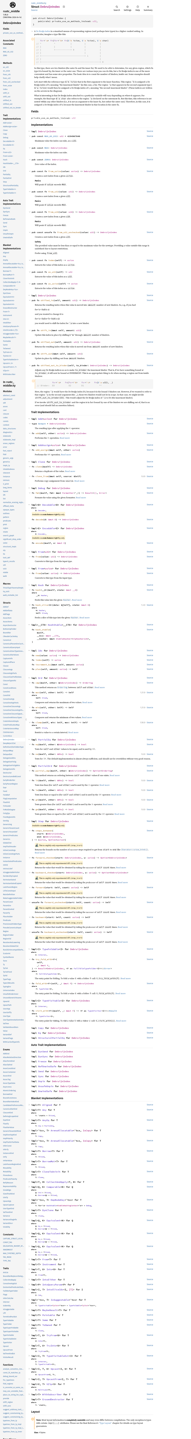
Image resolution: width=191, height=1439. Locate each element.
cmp (37, 682)
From (41, 551)
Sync (41, 1076)
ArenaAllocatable (62, 1130)
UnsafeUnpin (46, 1086)
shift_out (46, 353)
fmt (37, 493)
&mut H (85, 605)
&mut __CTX (52, 635)
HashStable (55, 624)
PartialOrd (45, 766)
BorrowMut (48, 1161)
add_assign (42, 450)
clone (39, 466)
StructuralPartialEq (51, 1037)
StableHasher (63, 638)
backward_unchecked (55, 932)
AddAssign (44, 445)
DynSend (43, 1051)
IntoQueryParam (52, 1284)
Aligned (47, 1104)
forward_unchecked (55, 902)
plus (38, 669)
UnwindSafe (45, 1091)
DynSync (43, 1056)
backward (41, 917)
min (37, 707)
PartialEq (44, 739)
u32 (94, 21)
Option (96, 770)
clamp (39, 722)
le (37, 790)
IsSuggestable (60, 1299)
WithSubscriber (52, 1394)
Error (102, 493)
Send (41, 1071)
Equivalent (53, 1220)
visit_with (42, 1011)
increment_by (43, 664)
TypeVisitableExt (58, 1355)
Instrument (49, 1264)
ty (45, 3)
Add (40, 418)
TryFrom (51, 1335)
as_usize (53, 283)
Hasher (44, 595)
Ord (40, 678)
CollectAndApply (57, 1182)
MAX (46, 148)
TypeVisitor (95, 1011)
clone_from (42, 476)
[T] (71, 1289)
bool (83, 744)
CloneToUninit (51, 1171)
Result (89, 493)
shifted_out (48, 342)
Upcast (55, 1368)
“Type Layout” (105, 1423)
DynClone (48, 1210)
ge (37, 809)
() (95, 493)
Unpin (41, 1081)
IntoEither (49, 1279)
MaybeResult (50, 1310)
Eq (39, 1033)
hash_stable (43, 629)
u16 (70, 212)
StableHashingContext (68, 1205)
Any (44, 1109)
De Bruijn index (43, 31)
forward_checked (45, 857)
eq (37, 744)
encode (39, 543)
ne (37, 754)
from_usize (54, 171)
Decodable (48, 504)
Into (49, 1269)
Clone (41, 461)
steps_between (44, 830)
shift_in (46, 330)
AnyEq (45, 1120)
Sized (44, 613)
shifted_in (47, 300)
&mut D (52, 519)
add (37, 433)
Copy (41, 1028)
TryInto (51, 1345)
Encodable (48, 528)
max (37, 692)
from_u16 (53, 212)
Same (45, 1320)
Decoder (41, 510)
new (37, 655)
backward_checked (46, 872)
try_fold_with (44, 959)
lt (37, 780)
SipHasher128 (80, 638)
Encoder (41, 534)
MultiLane (42, 1390)
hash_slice (42, 605)
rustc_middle (37, 3)
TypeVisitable (51, 1000)
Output (42, 423)
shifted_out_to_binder (54, 365)
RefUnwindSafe (47, 1066)
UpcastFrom (43, 1374)
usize (74, 171)
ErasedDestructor (53, 1399)
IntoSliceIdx (55, 1289)
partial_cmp (43, 770)
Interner (42, 955)
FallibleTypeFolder (85, 968)
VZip (49, 1384)
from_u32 (53, 191)
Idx (40, 650)
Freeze (42, 1061)
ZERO (47, 159)
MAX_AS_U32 (50, 136)
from (38, 556)
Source (34, 10)
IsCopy (87, 1130)
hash (38, 590)
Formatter (68, 493)
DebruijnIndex (47, 131)
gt (37, 799)
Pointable (48, 1315)
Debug (41, 488)
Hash (41, 585)
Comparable (53, 1186)
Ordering (88, 682)
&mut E (61, 543)
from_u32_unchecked (68, 232)
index (51, 260)
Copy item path (64, 6)
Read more (65, 437)
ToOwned (47, 1325)
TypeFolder (44, 989)
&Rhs (59, 754)
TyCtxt (55, 1305)
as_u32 (52, 272)
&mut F (44, 965)
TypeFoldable (50, 949)
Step (41, 821)
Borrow (46, 1151)
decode (39, 519)
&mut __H (71, 590)
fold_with (41, 983)
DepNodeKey (58, 1199)
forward (40, 887)
